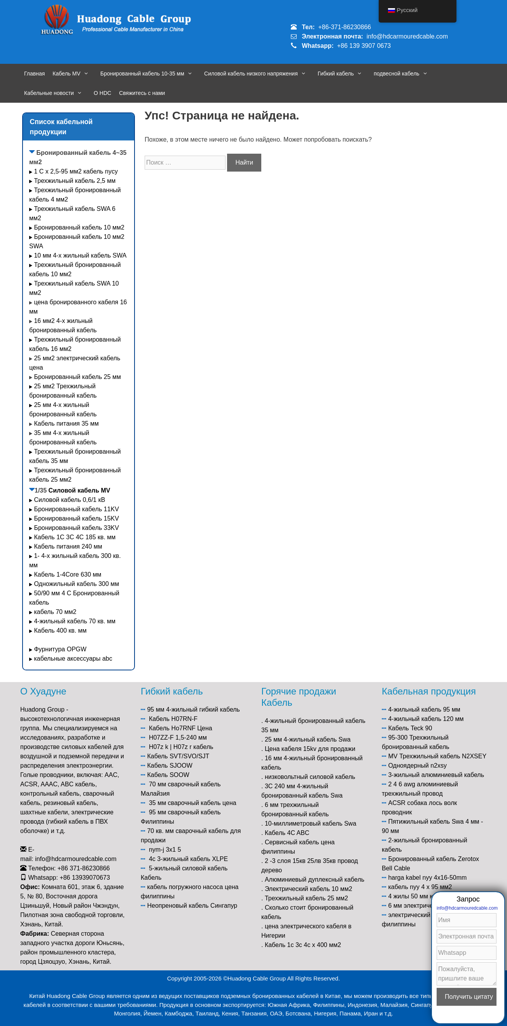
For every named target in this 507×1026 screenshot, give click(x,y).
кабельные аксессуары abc (73, 658)
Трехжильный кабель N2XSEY (442, 756)
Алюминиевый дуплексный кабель (314, 879)
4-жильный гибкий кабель (203, 709)
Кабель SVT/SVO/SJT (178, 756)
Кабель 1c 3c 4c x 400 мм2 (303, 945)
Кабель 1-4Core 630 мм (68, 574)
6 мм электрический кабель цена (435, 905)
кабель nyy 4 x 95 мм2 (420, 887)
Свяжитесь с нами (142, 93)
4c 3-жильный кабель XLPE (188, 859)
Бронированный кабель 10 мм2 (79, 227)
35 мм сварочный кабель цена (192, 803)
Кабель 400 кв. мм (60, 630)
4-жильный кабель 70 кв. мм (74, 621)
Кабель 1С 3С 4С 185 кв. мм (74, 537)
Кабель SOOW (168, 775)
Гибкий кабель (344, 73)
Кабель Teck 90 (410, 728)
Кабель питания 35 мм (66, 423)
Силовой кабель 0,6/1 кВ (69, 499)
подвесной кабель (404, 73)
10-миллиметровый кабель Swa (310, 823)
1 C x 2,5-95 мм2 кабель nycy (76, 171)
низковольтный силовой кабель (310, 776)
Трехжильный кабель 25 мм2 (306, 898)
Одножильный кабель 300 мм (76, 584)
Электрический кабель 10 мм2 (308, 889)
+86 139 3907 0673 (364, 45)
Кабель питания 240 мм (68, 546)
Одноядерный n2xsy (417, 765)
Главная (34, 73)
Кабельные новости (57, 93)
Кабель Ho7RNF (172, 728)
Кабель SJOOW (169, 765)
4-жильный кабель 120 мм (425, 719)
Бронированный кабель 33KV (76, 527)
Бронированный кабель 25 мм (77, 377)
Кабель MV (74, 73)
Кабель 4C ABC (287, 833)
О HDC (102, 93)
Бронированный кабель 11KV (76, 509)
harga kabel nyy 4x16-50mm (427, 877)
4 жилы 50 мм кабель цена (426, 896)
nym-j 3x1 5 (165, 849)
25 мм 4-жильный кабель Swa (308, 739)
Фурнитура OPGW (60, 649)
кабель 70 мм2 (55, 612)
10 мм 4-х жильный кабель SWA (80, 255)
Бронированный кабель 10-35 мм (150, 73)
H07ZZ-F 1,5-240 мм (178, 737)
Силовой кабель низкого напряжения (259, 73)
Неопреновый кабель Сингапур (192, 905)
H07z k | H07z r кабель (181, 747)
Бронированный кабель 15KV (76, 518)
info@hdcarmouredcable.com (407, 36)
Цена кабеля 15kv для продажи (310, 748)
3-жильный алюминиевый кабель (436, 775)
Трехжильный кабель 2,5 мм (74, 180)
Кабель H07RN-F (173, 719)
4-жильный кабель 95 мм (424, 709)
